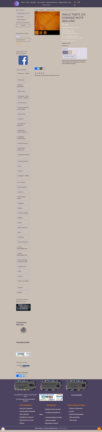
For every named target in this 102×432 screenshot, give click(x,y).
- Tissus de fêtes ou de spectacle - (22, 262)
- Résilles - (20, 220)
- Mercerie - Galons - (23, 76)
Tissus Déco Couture (22, 344)
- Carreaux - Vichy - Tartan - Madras (22, 99)
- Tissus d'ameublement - (22, 249)
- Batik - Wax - (21, 93)
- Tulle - (19, 273)
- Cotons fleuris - (22, 104)
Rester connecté (22, 20)
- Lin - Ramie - (21, 184)
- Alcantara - (21, 82)
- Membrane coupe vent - (21, 151)
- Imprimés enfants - (23, 157)
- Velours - (20, 278)
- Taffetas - (21, 239)
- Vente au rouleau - (23, 283)
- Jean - (19, 168)
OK (18, 45)
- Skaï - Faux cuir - (22, 229)
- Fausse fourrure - (23, 145)
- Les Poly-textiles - (23, 215)
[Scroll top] (99, 429)
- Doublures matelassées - (21, 139)
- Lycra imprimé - (22, 189)
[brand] (17, 4)
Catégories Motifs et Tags (42, 5)
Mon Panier (40, 2)
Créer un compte (48, 2)
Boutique (42, 10)
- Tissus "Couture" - (23, 244)
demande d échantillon (59, 2)
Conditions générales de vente (50, 430)
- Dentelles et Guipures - (21, 126)
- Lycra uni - (20, 194)
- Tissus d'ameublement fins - (22, 256)
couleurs (19, 294)
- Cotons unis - (21, 116)
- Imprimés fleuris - (23, 163)
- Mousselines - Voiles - (21, 199)
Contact (35, 2)
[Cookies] (3, 429)
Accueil (30, 2)
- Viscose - (20, 289)
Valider (23, 27)
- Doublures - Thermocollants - (22, 133)
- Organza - (20, 205)
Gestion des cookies (63, 430)
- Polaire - (20, 210)
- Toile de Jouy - (22, 268)
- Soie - (19, 234)
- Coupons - (20, 121)
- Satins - (20, 224)
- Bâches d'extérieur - (21, 87)
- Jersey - (20, 173)
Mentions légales (38, 430)
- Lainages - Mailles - (50, 10)
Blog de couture (53, 5)
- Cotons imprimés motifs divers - (23, 110)
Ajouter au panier (69, 57)
